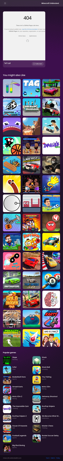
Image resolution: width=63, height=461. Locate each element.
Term (47, 458)
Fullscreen (37, 64)
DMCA (53, 458)
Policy (58, 458)
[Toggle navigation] (5, 3)
